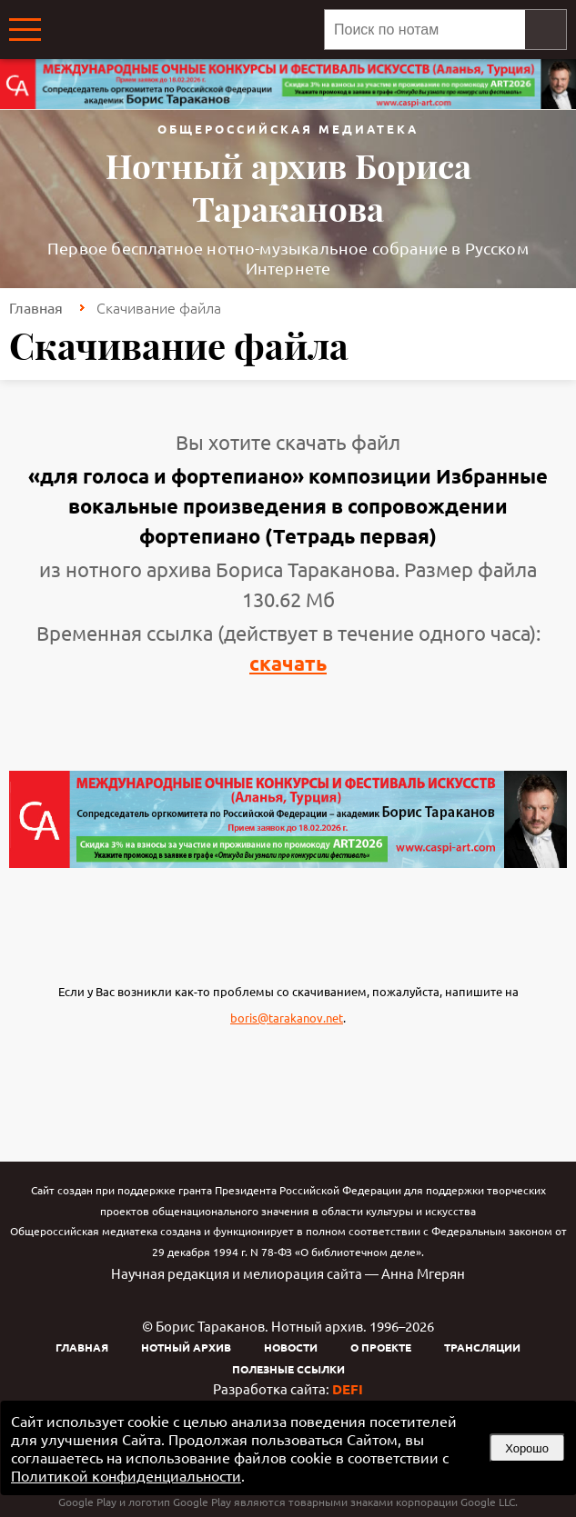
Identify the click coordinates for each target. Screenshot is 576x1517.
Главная (36, 307)
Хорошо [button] (527, 1448)
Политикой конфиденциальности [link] (126, 1475)
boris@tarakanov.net (286, 1017)
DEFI (347, 1389)
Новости (291, 1347)
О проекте (380, 1347)
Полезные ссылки (288, 1369)
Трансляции (482, 1347)
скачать (288, 663)
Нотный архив (186, 1347)
